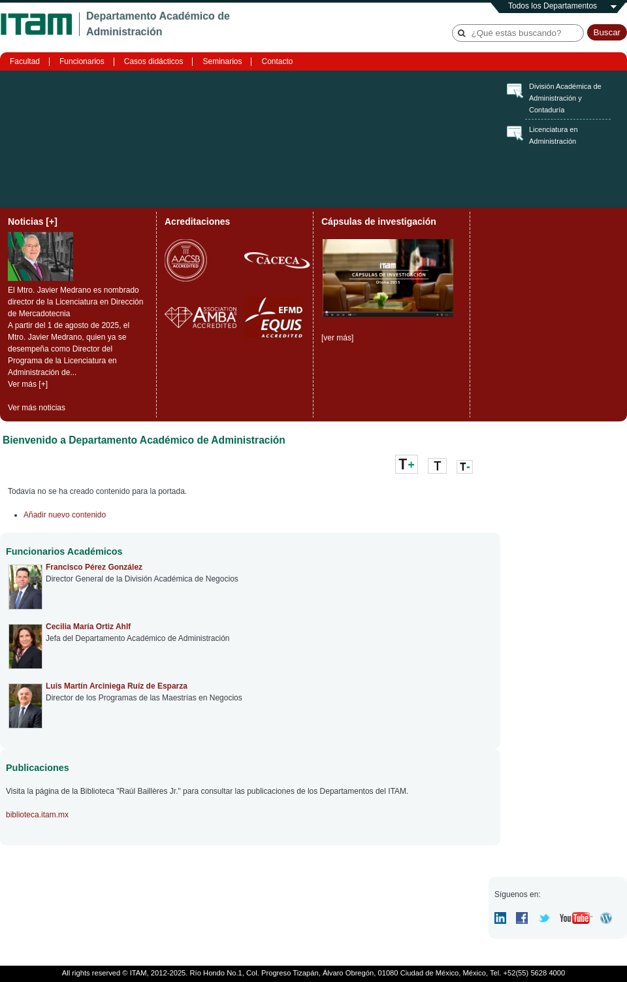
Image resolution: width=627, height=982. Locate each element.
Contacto (277, 61)
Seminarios (222, 61)
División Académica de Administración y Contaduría (565, 98)
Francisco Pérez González (94, 567)
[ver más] (337, 337)
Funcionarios (81, 61)
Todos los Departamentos (552, 5)
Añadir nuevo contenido (65, 514)
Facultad (25, 61)
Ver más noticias (36, 407)
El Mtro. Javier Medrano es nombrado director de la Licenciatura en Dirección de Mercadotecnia (75, 302)
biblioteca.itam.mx (37, 814)
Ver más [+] (28, 384)
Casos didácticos (154, 61)
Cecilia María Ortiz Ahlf (88, 626)
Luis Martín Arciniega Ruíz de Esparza (116, 686)
